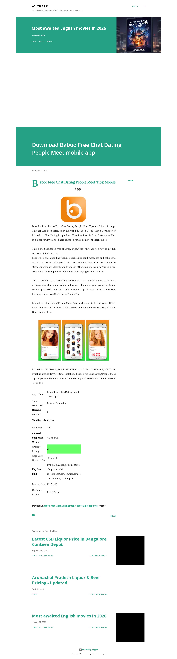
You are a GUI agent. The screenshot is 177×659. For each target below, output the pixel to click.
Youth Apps (40, 6)
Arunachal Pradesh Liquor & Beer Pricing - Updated (66, 580)
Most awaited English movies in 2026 (69, 28)
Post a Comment (46, 42)
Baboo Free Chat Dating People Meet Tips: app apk (70, 505)
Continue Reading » (98, 556)
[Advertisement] (84, 93)
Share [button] (34, 42)
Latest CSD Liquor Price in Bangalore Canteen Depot (69, 541)
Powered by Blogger (88, 650)
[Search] (135, 6)
